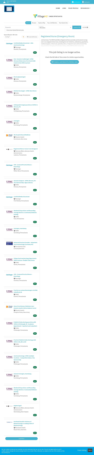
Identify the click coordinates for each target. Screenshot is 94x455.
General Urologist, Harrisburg (22, 374)
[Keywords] (21, 27)
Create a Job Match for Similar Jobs (65, 62)
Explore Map (41, 23)
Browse (34, 23)
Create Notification (32, 37)
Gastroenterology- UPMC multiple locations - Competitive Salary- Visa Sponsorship (24, 358)
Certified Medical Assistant (22, 196)
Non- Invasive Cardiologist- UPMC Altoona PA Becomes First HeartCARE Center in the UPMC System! (24, 61)
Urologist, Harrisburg (20, 228)
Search (28, 23)
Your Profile (73, 8)
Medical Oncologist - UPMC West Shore (25, 91)
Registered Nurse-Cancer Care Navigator (26, 149)
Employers (86, 2)
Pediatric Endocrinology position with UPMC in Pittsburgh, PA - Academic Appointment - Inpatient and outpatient (25, 324)
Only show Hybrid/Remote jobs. (15, 30)
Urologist (16, 121)
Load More (21, 438)
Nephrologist (18, 405)
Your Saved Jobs (63, 23)
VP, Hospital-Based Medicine (22, 135)
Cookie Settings (82, 450)
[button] (85, 27)
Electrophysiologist (19, 77)
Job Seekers (76, 2)
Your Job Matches (52, 23)
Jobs (64, 8)
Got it (90, 450)
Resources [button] (85, 8)
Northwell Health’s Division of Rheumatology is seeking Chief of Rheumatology (24, 423)
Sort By (7, 37)
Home (58, 8)
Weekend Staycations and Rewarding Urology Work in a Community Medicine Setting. (25, 212)
